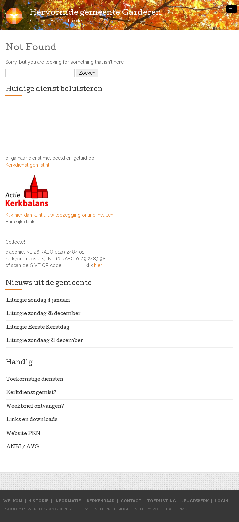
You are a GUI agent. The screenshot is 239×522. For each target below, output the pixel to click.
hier (98, 265)
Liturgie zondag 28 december (43, 314)
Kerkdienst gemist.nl (27, 165)
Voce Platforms (169, 509)
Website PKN (23, 434)
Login (221, 501)
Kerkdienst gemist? (31, 393)
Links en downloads (32, 420)
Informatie (67, 501)
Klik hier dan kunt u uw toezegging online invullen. (59, 215)
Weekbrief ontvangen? (35, 406)
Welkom (12, 501)
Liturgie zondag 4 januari (38, 300)
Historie (38, 501)
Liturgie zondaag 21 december (44, 341)
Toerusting (161, 501)
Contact (131, 501)
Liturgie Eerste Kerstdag (37, 327)
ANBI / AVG (22, 447)
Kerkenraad (101, 501)
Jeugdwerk (195, 501)
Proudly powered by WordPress (38, 509)
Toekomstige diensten (34, 379)
